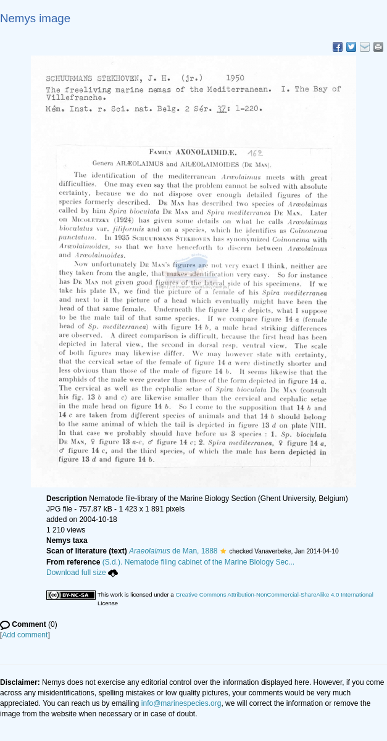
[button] (223, 551)
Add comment (25, 635)
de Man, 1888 (173, 551)
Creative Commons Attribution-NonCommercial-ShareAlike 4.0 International (274, 594)
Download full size (82, 572)
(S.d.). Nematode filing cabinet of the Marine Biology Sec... (198, 562)
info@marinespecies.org (181, 703)
